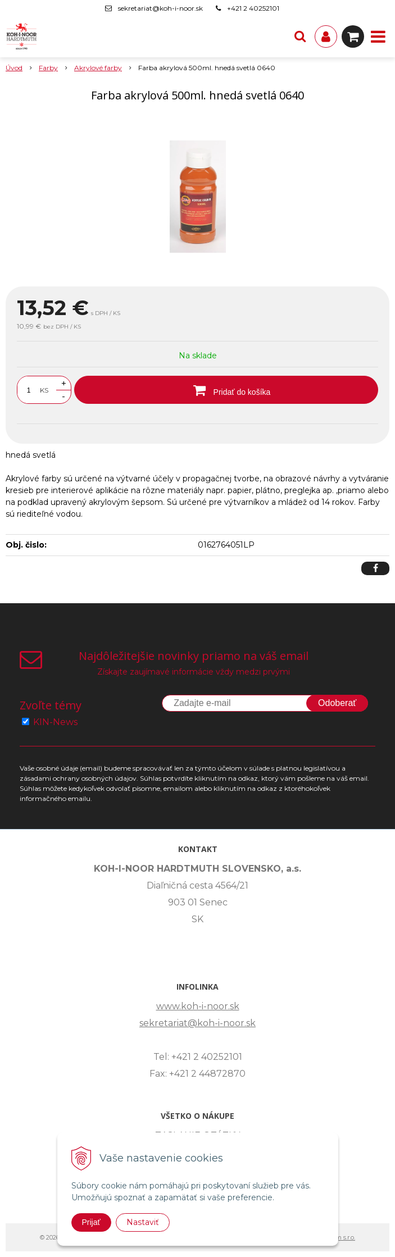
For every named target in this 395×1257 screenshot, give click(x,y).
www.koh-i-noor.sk (197, 1006)
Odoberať (337, 703)
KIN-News (55, 722)
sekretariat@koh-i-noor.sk (160, 8)
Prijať (91, 1222)
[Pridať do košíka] (226, 390)
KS (44, 390)
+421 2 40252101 (253, 8)
